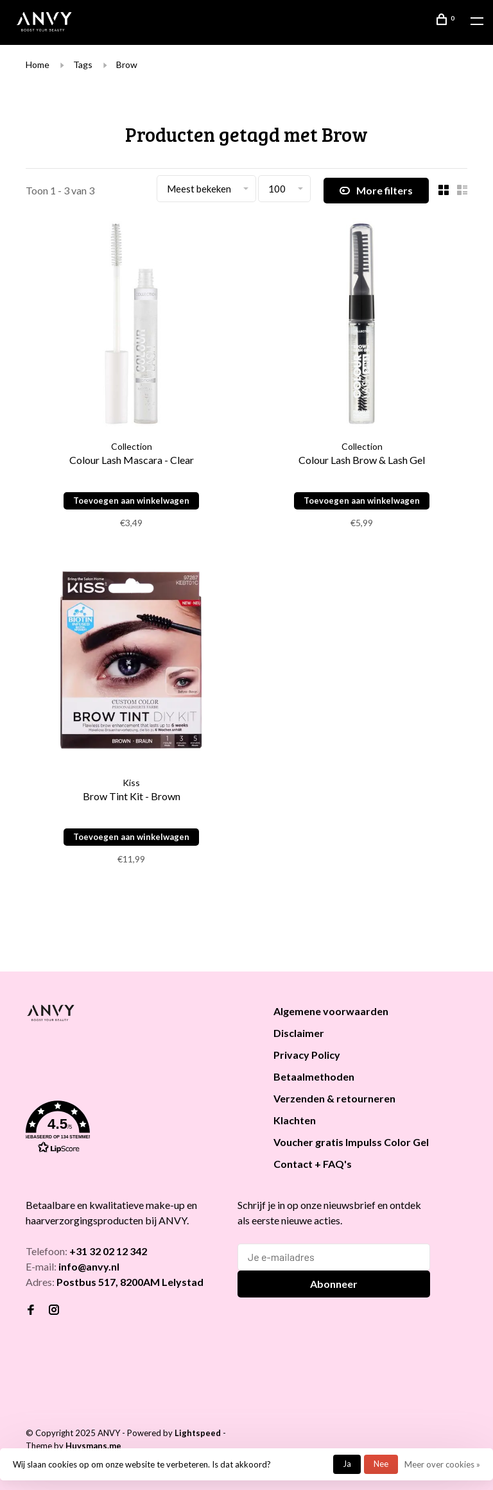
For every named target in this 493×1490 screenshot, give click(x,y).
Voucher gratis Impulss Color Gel (351, 1142)
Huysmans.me (93, 1446)
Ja (347, 1464)
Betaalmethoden (313, 1076)
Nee (381, 1464)
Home (37, 64)
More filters (376, 190)
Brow (126, 64)
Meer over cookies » (442, 1464)
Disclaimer (298, 1033)
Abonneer (334, 1284)
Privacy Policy (306, 1055)
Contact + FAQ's (312, 1164)
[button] (133, 1129)
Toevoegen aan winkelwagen (131, 500)
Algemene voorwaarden (330, 1011)
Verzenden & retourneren (334, 1098)
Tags (82, 64)
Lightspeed (198, 1433)
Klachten (294, 1120)
